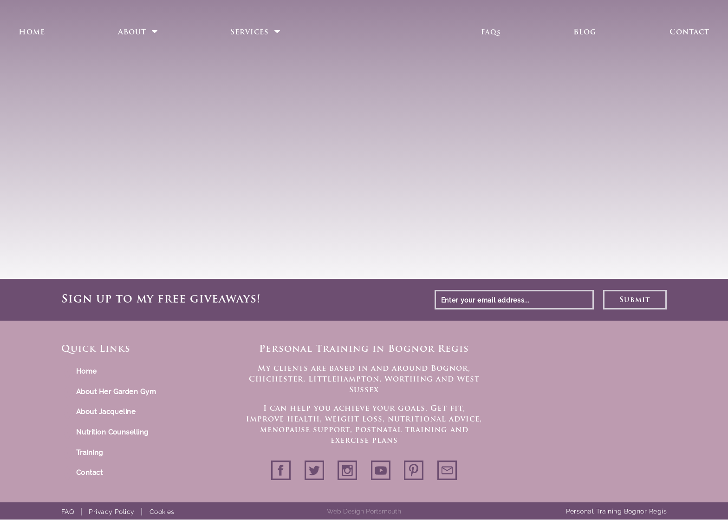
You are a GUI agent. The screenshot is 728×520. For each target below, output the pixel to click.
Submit (634, 300)
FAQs (490, 33)
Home (32, 32)
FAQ (67, 511)
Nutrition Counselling (112, 432)
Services (249, 32)
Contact (689, 32)
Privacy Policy (111, 511)
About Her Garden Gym (116, 392)
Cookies (162, 511)
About (132, 32)
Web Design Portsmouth (364, 511)
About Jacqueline (106, 412)
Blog (585, 32)
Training (89, 452)
